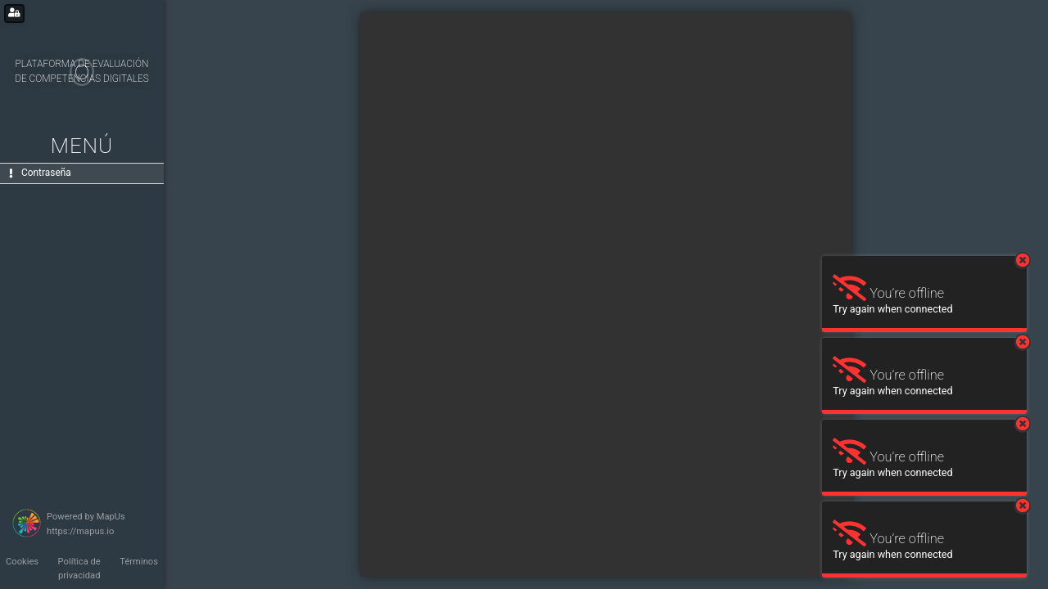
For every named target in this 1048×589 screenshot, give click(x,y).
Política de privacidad (79, 568)
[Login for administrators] (14, 13)
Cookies (22, 561)
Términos (139, 561)
